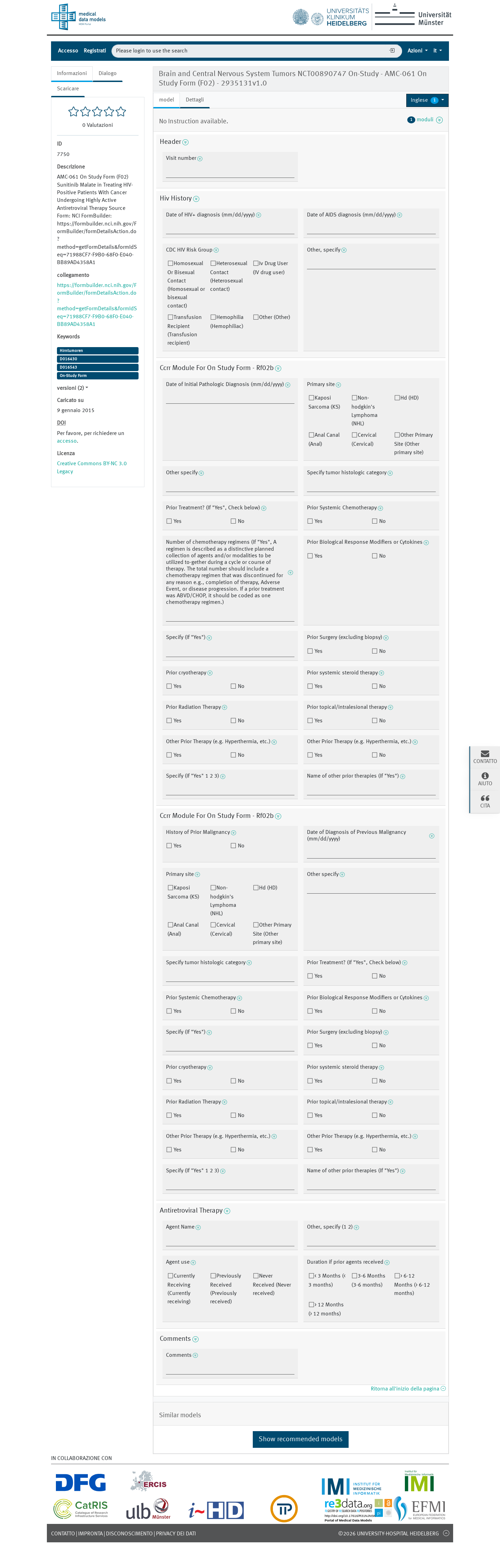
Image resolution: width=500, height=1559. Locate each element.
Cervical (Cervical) (363, 440)
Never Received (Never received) (272, 1284)
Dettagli (195, 100)
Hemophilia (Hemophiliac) (226, 322)
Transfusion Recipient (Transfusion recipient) (184, 330)
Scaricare (68, 89)
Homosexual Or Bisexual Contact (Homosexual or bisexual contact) (186, 285)
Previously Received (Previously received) (225, 1289)
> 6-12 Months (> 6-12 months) (412, 1284)
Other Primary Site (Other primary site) (413, 444)
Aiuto (485, 779)
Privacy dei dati (176, 1534)
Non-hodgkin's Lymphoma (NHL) (364, 411)
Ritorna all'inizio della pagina (408, 1389)
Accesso (68, 51)
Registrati (95, 51)
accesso (67, 441)
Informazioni (72, 73)
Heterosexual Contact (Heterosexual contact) (228, 276)
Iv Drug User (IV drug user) (270, 268)
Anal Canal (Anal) (324, 440)
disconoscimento (129, 1534)
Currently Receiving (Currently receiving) (181, 1289)
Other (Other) (274, 317)
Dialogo (108, 73)
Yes (177, 521)
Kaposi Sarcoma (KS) (324, 402)
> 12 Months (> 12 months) (326, 1309)
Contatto (63, 1534)
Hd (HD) (409, 398)
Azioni (416, 51)
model (166, 100)
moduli (425, 120)
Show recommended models (301, 1439)
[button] (427, 100)
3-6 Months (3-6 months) (368, 1280)
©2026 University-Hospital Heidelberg (388, 1534)
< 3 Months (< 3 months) (326, 1280)
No (240, 521)
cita (485, 801)
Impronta (90, 1534)
